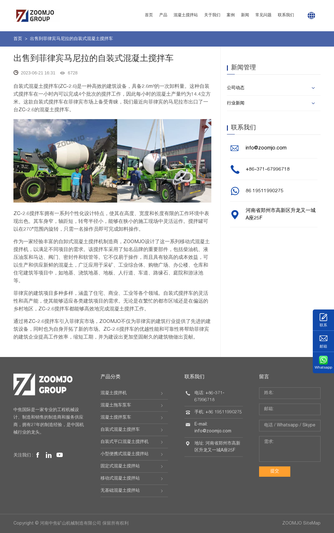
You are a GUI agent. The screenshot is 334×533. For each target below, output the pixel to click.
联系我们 (286, 15)
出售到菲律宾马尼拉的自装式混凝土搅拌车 (71, 39)
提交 (274, 471)
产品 (163, 15)
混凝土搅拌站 (186, 15)
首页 (149, 15)
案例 (231, 15)
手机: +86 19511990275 (218, 412)
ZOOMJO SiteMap (301, 523)
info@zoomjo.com (266, 148)
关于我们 (212, 15)
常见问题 (263, 15)
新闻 (245, 15)
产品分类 (110, 377)
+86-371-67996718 (268, 169)
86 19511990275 (264, 191)
